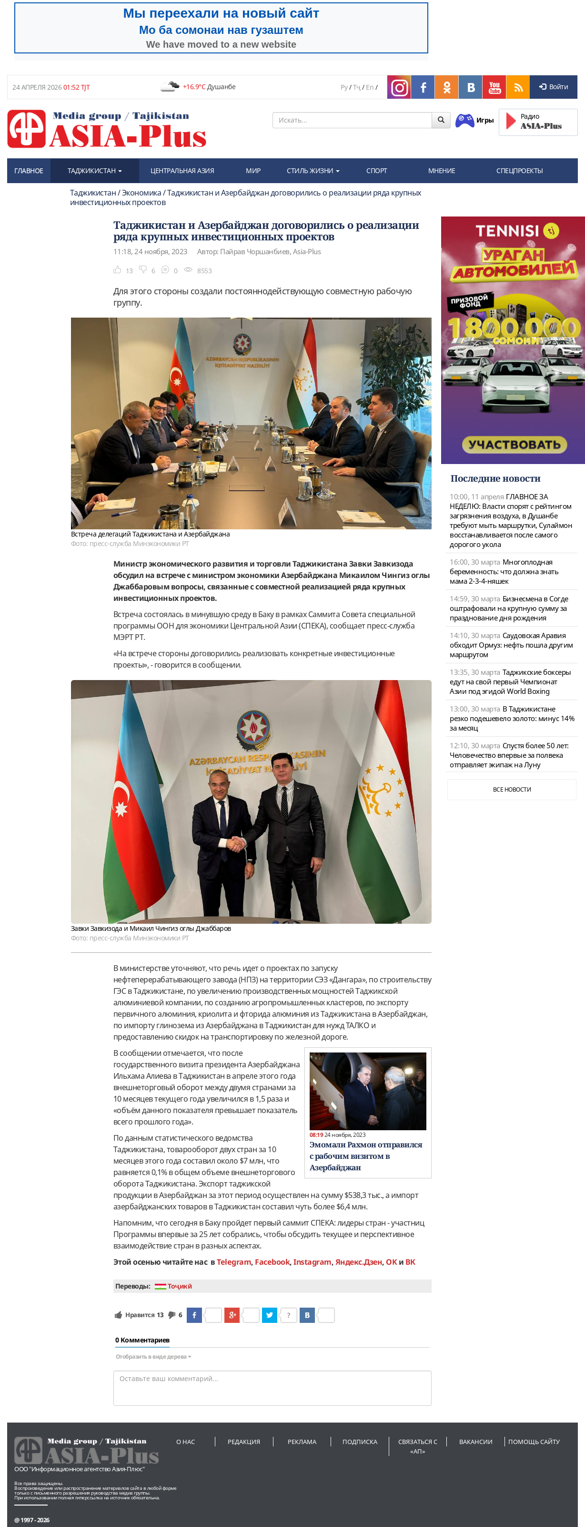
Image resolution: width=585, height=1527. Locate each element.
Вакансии (476, 1441)
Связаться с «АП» (417, 1446)
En (369, 87)
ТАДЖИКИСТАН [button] (95, 170)
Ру (344, 87)
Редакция (244, 1441)
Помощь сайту (534, 1441)
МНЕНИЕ (441, 170)
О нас (185, 1441)
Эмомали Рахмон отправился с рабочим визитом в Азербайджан (366, 1156)
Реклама (302, 1441)
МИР (253, 170)
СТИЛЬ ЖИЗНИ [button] (313, 170)
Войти (553, 86)
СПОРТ (376, 170)
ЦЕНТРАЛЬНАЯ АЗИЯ (182, 170)
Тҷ (357, 87)
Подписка (360, 1441)
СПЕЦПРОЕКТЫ (519, 170)
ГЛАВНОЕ (28, 170)
